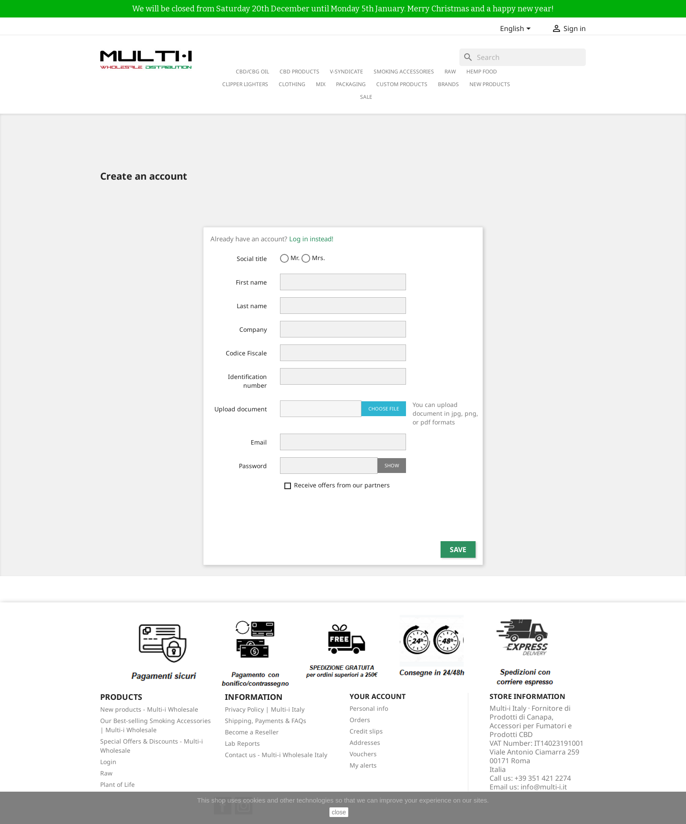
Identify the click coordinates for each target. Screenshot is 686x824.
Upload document (240, 409)
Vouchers (363, 754)
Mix (321, 84)
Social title (252, 258)
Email (259, 442)
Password (253, 466)
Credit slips (366, 731)
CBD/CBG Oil (252, 71)
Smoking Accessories (404, 71)
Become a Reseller (252, 732)
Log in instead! (311, 238)
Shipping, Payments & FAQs (265, 720)
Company (253, 329)
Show (392, 465)
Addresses (365, 742)
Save (458, 549)
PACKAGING (351, 84)
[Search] (522, 57)
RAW (450, 71)
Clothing (292, 84)
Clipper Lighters (245, 84)
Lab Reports (242, 743)
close (339, 812)
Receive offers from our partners (337, 485)
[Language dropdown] (517, 29)
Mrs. (313, 258)
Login (108, 762)
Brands (448, 84)
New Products (489, 84)
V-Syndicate (346, 71)
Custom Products (401, 84)
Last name (252, 306)
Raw (106, 773)
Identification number (247, 380)
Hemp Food (481, 71)
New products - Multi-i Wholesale (149, 709)
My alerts (363, 765)
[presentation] (346, 517)
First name (251, 282)
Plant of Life (117, 784)
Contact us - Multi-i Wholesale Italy (276, 755)
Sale (366, 97)
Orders (360, 720)
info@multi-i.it (544, 787)
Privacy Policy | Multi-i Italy (264, 709)
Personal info (369, 708)
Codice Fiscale (246, 353)
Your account (378, 696)
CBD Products (299, 71)
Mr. (290, 258)
